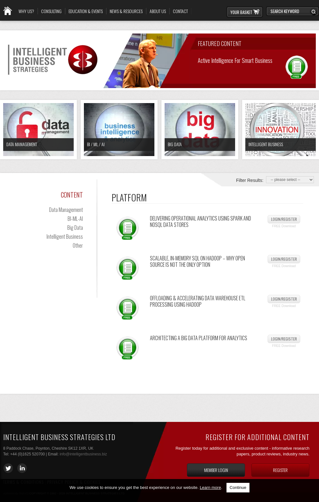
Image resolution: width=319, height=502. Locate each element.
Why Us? (26, 11)
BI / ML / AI (96, 144)
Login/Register (284, 219)
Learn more (210, 487)
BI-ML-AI (75, 218)
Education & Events (86, 11)
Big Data (175, 144)
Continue (238, 487)
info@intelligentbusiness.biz (83, 454)
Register (280, 470)
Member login (216, 470)
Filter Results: (249, 180)
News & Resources (126, 11)
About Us (158, 11)
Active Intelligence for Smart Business (235, 60)
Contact (180, 11)
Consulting (51, 11)
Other (78, 245)
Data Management (21, 144)
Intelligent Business (266, 144)
